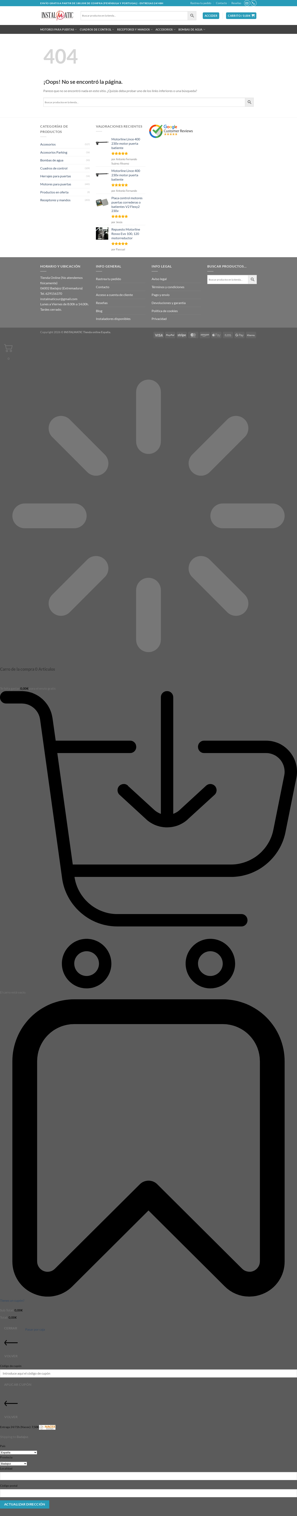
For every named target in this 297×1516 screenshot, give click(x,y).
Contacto (221, 3)
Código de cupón (10, 1366)
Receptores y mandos (135, 29)
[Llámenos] (254, 3)
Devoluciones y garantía (169, 303)
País (2, 1446)
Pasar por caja (35, 1329)
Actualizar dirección (24, 1504)
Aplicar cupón (18, 1384)
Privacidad (159, 319)
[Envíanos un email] (247, 3)
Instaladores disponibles (113, 319)
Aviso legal (159, 279)
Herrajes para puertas (55, 176)
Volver (11, 1347)
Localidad (6, 1468)
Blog (99, 311)
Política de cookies (165, 311)
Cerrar (10, 1328)
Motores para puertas (58, 29)
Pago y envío (161, 295)
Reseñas (236, 3)
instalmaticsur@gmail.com (58, 299)
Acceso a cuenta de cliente (114, 295)
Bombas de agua (191, 29)
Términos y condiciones (168, 287)
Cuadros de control (97, 29)
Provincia (6, 1457)
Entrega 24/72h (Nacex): (27, 1427)
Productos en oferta (54, 192)
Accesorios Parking (53, 152)
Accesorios (166, 29)
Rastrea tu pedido (200, 3)
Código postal (9, 1485)
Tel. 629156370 (51, 293)
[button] (211, 15)
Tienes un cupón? (12, 1300)
